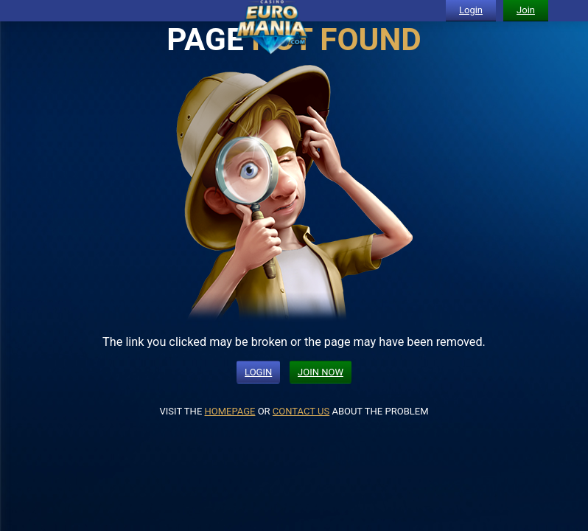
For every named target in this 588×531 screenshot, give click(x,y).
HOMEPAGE (230, 411)
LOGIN (258, 372)
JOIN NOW (320, 372)
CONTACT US (301, 411)
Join (526, 9)
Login (471, 9)
